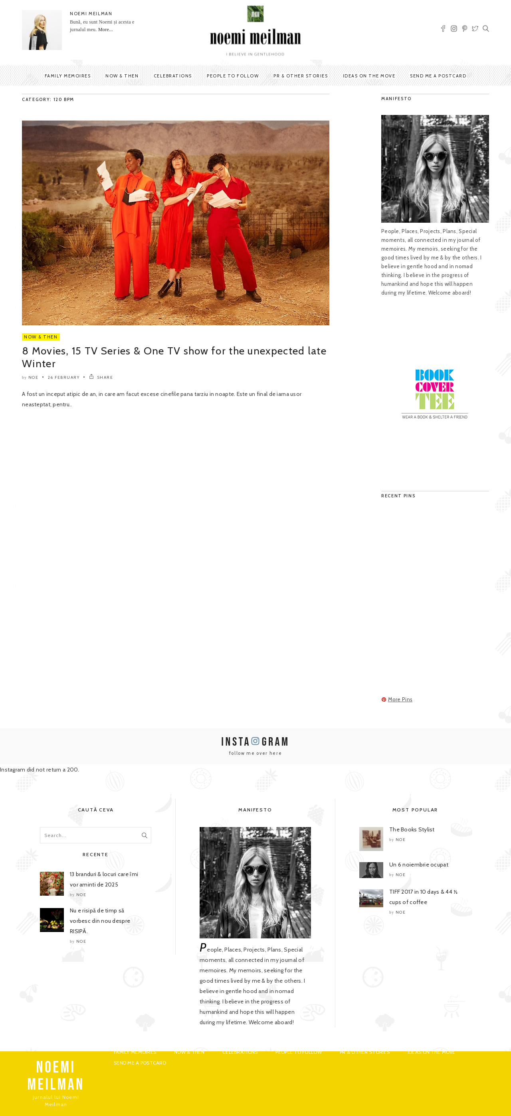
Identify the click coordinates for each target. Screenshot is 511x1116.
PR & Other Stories (300, 76)
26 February (64, 377)
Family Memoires (68, 76)
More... (105, 29)
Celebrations (173, 76)
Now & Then (122, 76)
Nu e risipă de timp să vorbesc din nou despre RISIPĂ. (100, 921)
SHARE (101, 377)
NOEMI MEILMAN (91, 13)
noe (33, 377)
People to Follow (233, 76)
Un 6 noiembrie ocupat (418, 864)
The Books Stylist (412, 829)
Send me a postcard (438, 76)
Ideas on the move (369, 76)
